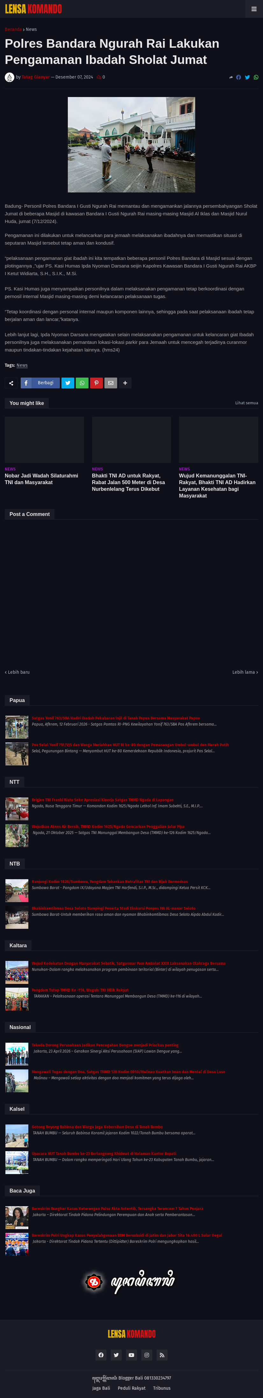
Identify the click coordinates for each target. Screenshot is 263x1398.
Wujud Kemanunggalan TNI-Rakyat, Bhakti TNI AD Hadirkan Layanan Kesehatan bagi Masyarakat (217, 485)
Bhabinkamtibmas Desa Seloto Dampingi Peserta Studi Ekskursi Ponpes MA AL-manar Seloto (113, 908)
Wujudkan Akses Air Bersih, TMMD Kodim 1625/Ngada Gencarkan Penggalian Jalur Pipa (108, 826)
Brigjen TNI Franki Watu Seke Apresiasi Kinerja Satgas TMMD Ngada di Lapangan (103, 800)
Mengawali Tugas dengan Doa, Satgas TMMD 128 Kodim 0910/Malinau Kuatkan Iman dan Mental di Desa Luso (128, 1072)
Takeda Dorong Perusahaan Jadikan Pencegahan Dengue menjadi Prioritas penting (105, 1045)
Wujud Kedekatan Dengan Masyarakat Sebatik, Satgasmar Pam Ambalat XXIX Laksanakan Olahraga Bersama (129, 963)
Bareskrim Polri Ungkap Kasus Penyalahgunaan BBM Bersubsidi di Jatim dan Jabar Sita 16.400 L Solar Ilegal (127, 1235)
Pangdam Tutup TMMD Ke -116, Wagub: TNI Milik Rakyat (80, 990)
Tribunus (162, 1388)
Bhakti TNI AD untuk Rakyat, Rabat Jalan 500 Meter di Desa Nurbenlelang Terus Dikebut (128, 482)
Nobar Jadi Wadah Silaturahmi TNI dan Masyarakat (41, 479)
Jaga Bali (101, 1388)
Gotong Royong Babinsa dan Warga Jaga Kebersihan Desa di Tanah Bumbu (97, 1127)
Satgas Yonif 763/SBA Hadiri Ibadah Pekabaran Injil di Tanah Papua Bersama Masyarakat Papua (116, 718)
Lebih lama (243, 672)
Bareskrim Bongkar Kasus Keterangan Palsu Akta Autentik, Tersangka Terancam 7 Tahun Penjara (117, 1209)
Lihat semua (246, 402)
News (31, 29)
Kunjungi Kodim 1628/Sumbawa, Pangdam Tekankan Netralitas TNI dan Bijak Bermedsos (110, 882)
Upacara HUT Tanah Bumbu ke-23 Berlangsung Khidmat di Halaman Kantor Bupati (104, 1153)
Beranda (13, 29)
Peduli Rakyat (132, 1388)
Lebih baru (19, 672)
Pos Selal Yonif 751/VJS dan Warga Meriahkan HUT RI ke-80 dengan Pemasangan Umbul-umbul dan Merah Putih (130, 745)
